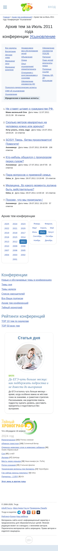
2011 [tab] (23, 241)
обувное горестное (10, 443)
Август (51, 232)
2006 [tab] (15, 250)
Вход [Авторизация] (52, 6)
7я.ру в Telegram (19, 512)
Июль (42, 232)
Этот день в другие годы (13, 481)
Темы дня (6, 284)
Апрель (43, 228)
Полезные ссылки (46, 70)
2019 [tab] (6, 233)
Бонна (13, 516)
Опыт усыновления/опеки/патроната (28, 66)
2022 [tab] (6, 228)
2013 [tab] (6, 241)
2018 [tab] (15, 233)
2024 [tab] (15, 224)
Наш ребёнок (22, 516)
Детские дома (8, 56)
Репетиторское (8, 440)
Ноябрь (37, 240)
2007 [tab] (6, 250)
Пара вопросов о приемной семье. (28, 174)
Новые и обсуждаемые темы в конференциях (26, 280)
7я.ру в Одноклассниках (33, 512)
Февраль (49, 224)
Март (34, 228)
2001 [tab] (15, 259)
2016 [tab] (6, 237)
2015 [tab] (15, 237)
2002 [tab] (23, 255)
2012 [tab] (15, 241)
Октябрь (49, 236)
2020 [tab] (23, 228)
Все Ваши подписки (12, 298)
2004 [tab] (6, 255)
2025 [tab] (6, 224)
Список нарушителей (13, 294)
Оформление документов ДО (28, 82)
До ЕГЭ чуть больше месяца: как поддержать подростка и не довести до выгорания (28, 383)
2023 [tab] (23, 224)
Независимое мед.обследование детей (29, 50)
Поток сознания (8, 465)
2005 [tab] (23, 250)
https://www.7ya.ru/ (21, 508)
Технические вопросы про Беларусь (18, 469)
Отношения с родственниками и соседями (29, 75)
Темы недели (8, 289)
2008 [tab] (23, 246)
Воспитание (10, 51)
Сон (3, 453)
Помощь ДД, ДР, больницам (48, 78)
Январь (37, 224)
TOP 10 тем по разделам (15, 321)
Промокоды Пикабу (38, 508)
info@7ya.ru (6, 508)
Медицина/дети (10, 62)
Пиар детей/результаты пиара (47, 63)
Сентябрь (37, 236)
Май (52, 228)
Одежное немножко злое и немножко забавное (23, 447)
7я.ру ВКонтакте (28, 512)
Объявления (26, 57)
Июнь (34, 232)
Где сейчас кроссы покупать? (14, 473)
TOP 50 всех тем (10, 326)
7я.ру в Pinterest (24, 512)
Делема (5, 457)
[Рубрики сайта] (5, 7)
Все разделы (11, 48)
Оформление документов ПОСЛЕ (48, 50)
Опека (24, 60)
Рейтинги (5, 516)
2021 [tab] (15, 228)
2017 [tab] (23, 233)
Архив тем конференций (14, 303)
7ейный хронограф (11, 307)
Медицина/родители (10, 68)
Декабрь (49, 240)
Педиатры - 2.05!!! (9, 476)
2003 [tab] (15, 255)
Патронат (46, 57)
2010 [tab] (6, 246)
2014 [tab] (23, 237)
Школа (11, 375)
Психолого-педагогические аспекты (21, 87)
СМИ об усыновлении (15, 91)
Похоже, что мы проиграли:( (24, 199)
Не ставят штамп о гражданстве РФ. (29, 108)
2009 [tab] (15, 246)
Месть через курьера (11, 461)
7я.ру (38, 512)
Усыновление (42, 36)
